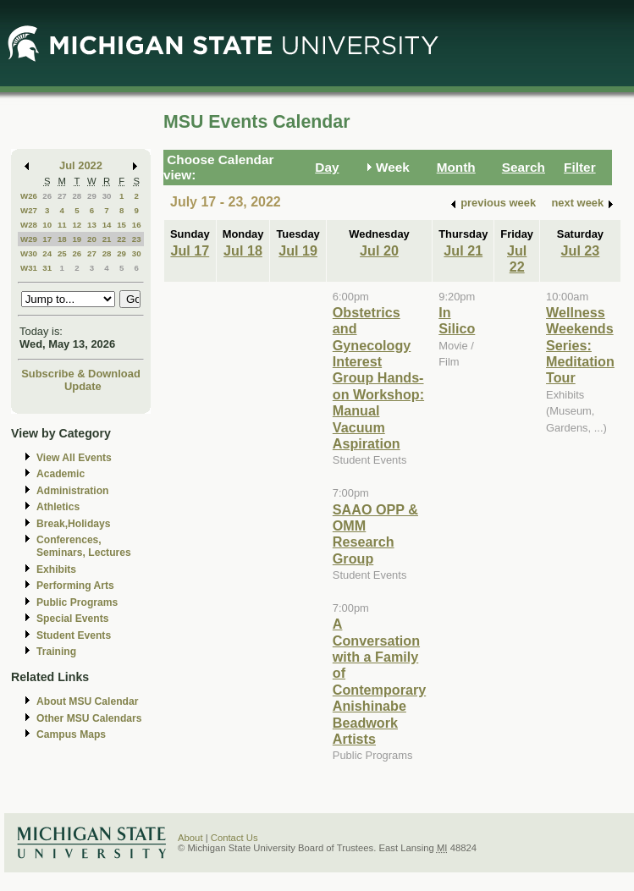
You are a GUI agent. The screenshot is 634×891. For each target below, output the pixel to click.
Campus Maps (71, 734)
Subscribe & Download (81, 373)
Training (56, 651)
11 (62, 224)
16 (136, 224)
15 (121, 224)
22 (121, 239)
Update (83, 386)
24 (47, 253)
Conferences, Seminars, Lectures (83, 546)
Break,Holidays (73, 524)
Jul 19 (297, 250)
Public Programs (77, 602)
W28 (28, 224)
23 (136, 239)
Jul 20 (379, 250)
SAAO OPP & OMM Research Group (375, 534)
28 (76, 196)
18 (62, 239)
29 (91, 196)
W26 (28, 196)
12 (76, 224)
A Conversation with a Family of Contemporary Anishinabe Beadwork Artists (379, 681)
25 (62, 253)
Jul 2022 (80, 165)
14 (107, 224)
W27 (28, 210)
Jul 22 (516, 258)
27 (62, 196)
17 (47, 239)
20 (91, 239)
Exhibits (56, 569)
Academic (60, 474)
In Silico (456, 320)
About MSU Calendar (87, 701)
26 (47, 196)
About (190, 838)
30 (107, 196)
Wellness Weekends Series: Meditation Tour (580, 345)
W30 (28, 253)
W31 (28, 267)
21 (107, 239)
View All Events (74, 458)
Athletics (58, 507)
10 (47, 224)
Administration (72, 491)
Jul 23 (580, 250)
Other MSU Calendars (89, 718)
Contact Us (234, 838)
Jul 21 (463, 250)
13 (91, 224)
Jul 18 (242, 250)
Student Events (73, 635)
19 (76, 239)
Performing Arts (75, 585)
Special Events (72, 618)
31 (47, 267)
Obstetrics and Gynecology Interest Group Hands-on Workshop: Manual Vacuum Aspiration (378, 378)
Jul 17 (189, 250)
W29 (28, 239)
